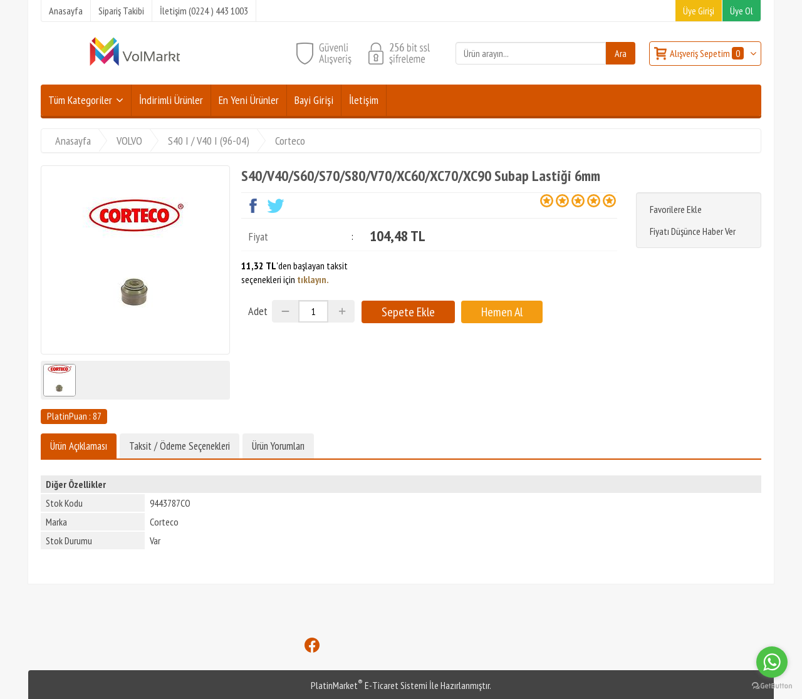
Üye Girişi (698, 10)
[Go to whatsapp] (772, 662)
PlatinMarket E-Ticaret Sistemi (369, 685)
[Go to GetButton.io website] (772, 686)
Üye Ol (741, 10)
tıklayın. (313, 279)
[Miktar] (313, 311)
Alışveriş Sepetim (708, 53)
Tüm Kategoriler (80, 100)
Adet (258, 311)
